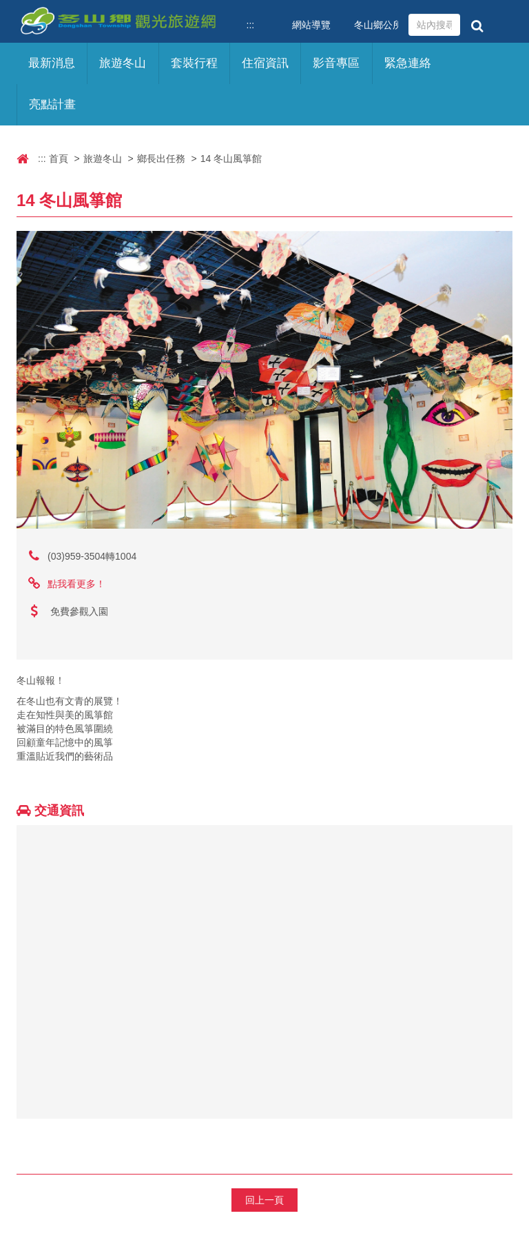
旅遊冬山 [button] (122, 63)
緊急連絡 (407, 63)
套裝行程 (194, 63)
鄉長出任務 (161, 158)
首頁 (58, 158)
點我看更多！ (76, 583)
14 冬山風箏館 (231, 158)
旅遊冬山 (102, 158)
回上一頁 (264, 1200)
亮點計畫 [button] (52, 104)
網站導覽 (311, 24)
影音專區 (336, 63)
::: (251, 24)
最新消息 (51, 63)
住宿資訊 (265, 63)
